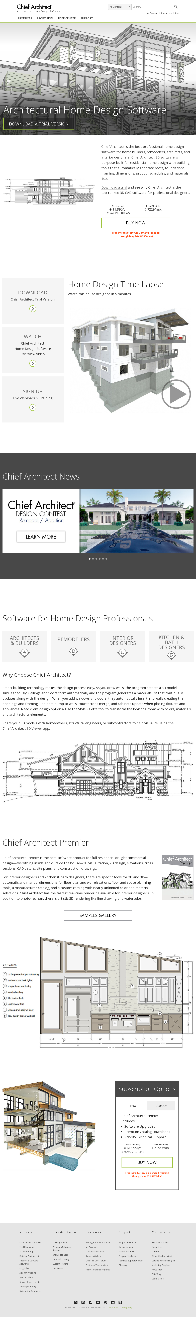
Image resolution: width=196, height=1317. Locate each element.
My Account (152, 13)
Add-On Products (28, 1272)
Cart (177, 13)
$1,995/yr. (119, 209)
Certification (58, 1268)
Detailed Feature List (29, 1256)
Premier (21, 857)
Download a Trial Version (39, 124)
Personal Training (61, 1259)
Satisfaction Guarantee (30, 1291)
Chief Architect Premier (30, 1242)
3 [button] (96, 559)
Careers (155, 1251)
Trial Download (27, 1247)
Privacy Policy (127, 1307)
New (133, 1105)
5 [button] (103, 559)
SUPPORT (87, 18)
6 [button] (106, 559)
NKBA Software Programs (98, 1269)
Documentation (126, 1247)
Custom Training (60, 1263)
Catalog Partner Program (163, 1260)
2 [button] (93, 559)
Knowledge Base (60, 1254)
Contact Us (166, 13)
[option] (98, 523)
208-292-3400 (69, 1307)
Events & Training (160, 1242)
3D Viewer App (27, 1251)
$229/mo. (153, 209)
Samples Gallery (93, 1256)
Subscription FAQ (28, 1286)
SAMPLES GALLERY (98, 915)
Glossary (123, 1265)
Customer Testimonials (97, 1265)
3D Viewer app (38, 728)
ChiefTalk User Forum (96, 1260)
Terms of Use (113, 1307)
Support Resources (128, 1242)
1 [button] (89, 559)
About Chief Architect (162, 1256)
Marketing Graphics (161, 1265)
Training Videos (60, 1242)
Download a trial (114, 187)
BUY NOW (136, 223)
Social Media (158, 1278)
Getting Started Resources (98, 1242)
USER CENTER (67, 18)
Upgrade (161, 1105)
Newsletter (157, 1269)
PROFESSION (45, 18)
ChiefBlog (156, 1274)
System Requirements (30, 1282)
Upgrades (24, 1268)
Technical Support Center (131, 1260)
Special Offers (26, 1277)
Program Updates (127, 1256)
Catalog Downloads (95, 1251)
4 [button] (100, 559)
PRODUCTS (25, 18)
